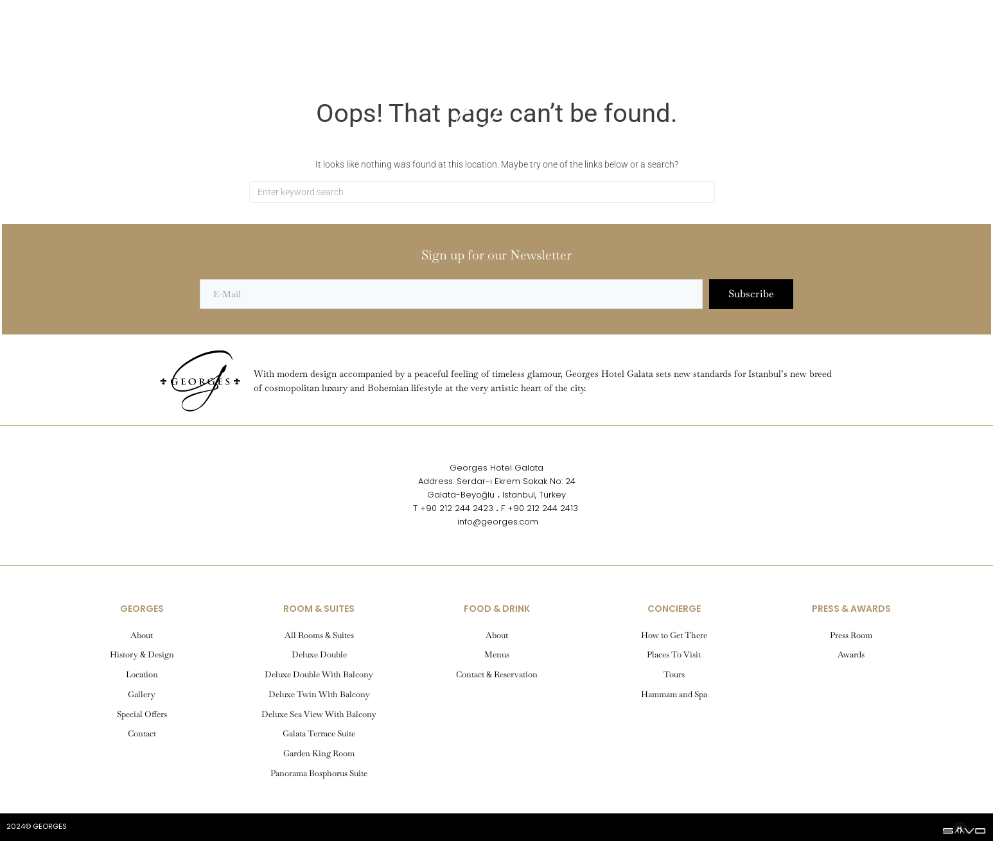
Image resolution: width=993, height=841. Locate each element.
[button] (54, 53)
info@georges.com (496, 522)
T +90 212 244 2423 (453, 508)
